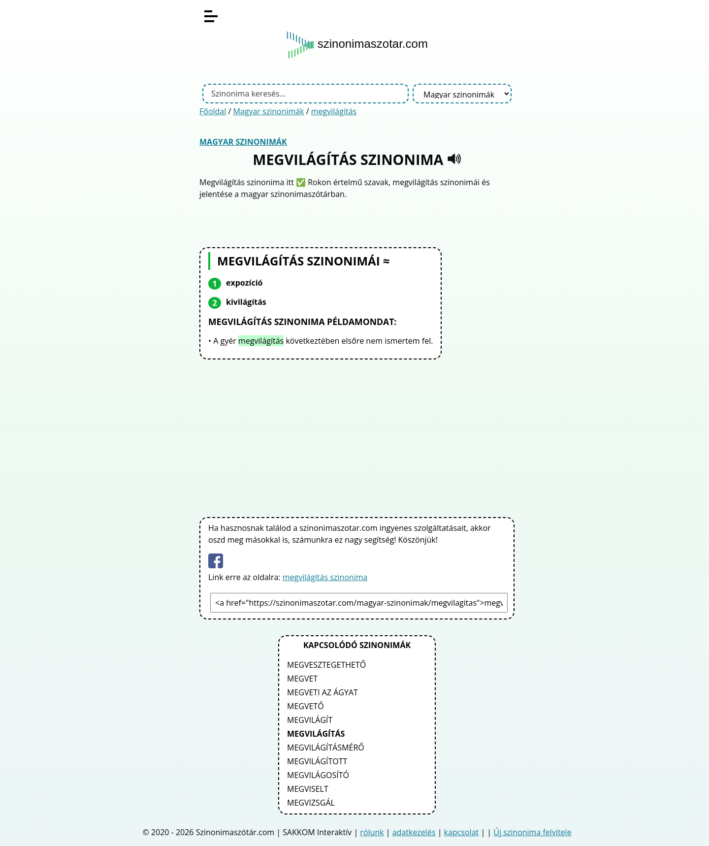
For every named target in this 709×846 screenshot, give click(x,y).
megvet (302, 678)
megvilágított (317, 761)
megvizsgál (311, 803)
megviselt (307, 789)
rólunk (372, 832)
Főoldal (212, 111)
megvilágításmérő (325, 747)
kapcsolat (461, 832)
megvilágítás (333, 111)
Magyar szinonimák (268, 111)
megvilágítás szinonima (325, 577)
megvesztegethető (326, 665)
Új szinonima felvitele (532, 832)
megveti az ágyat (322, 692)
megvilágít (309, 720)
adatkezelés (414, 832)
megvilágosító (318, 775)
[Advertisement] (357, 436)
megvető (305, 706)
